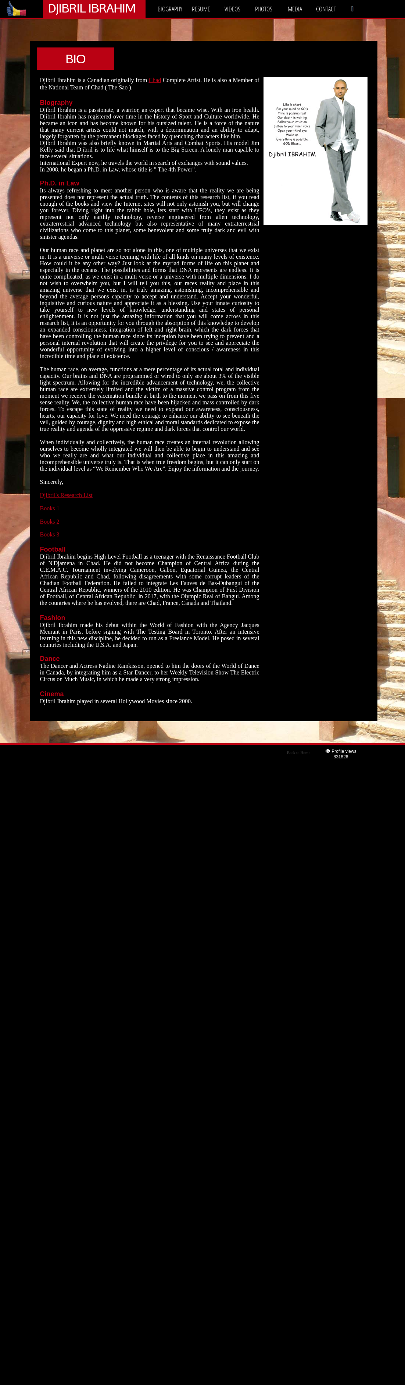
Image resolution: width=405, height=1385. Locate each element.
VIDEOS (232, 8)
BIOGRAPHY (170, 8)
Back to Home (299, 752)
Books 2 (50, 521)
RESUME (201, 8)
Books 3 (50, 534)
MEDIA (295, 8)
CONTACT (326, 8)
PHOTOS (263, 8)
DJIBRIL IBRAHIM (91, 7)
